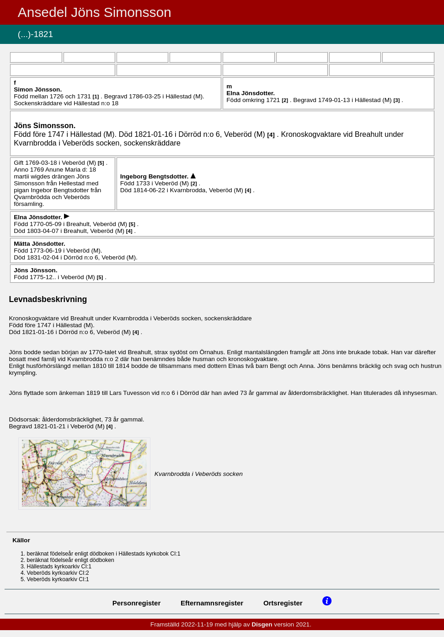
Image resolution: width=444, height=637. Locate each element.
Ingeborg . (155, 176)
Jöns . (44, 125)
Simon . (38, 89)
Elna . (250, 93)
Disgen (261, 624)
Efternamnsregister (212, 603)
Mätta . (39, 243)
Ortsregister (283, 603)
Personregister (136, 603)
